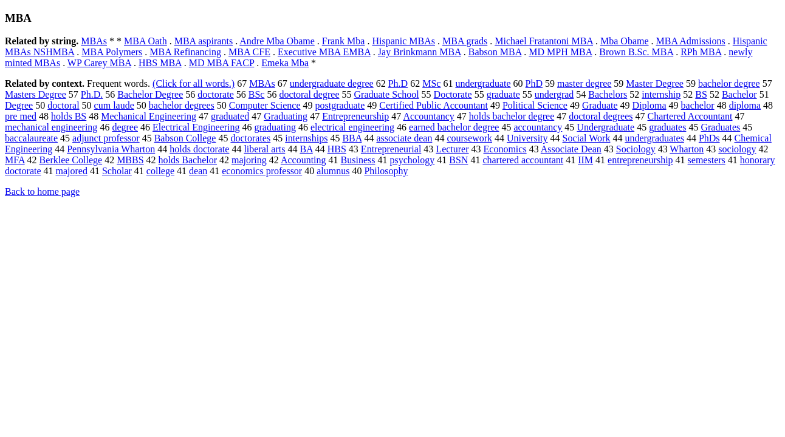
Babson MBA (495, 52)
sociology (737, 149)
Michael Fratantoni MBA (544, 41)
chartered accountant (522, 160)
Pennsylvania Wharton (111, 149)
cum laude (114, 105)
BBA (352, 138)
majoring (249, 160)
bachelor (698, 105)
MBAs (94, 41)
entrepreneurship (640, 160)
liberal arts (264, 149)
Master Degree (655, 83)
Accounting (303, 160)
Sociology (636, 149)
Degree (19, 105)
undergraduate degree (332, 83)
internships (306, 138)
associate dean (404, 138)
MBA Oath (145, 41)
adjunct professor (106, 138)
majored (71, 171)
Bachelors (607, 94)
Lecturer (452, 149)
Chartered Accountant (690, 116)
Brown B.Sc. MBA (636, 52)
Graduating (285, 116)
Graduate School (386, 94)
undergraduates (654, 138)
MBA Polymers (111, 52)
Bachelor (739, 94)
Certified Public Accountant (433, 105)
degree (125, 127)
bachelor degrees (181, 105)
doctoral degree (309, 94)
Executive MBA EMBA (324, 52)
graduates (667, 127)
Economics (505, 149)
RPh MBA (700, 52)
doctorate (215, 94)
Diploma (649, 105)
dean (198, 171)
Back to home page (42, 191)
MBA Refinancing (185, 52)
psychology (411, 160)
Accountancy (428, 116)
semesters (706, 160)
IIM (585, 160)
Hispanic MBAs (403, 41)
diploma (745, 105)
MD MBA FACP (222, 63)
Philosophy (386, 171)
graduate (503, 94)
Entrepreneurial (391, 149)
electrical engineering (352, 127)
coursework (469, 138)
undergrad (554, 94)
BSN (458, 160)
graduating (275, 127)
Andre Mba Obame (277, 41)
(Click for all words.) (194, 83)
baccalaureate (31, 138)
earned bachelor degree (454, 127)
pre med (20, 116)
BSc (257, 94)
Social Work (587, 138)
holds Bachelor (188, 160)
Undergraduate (605, 127)
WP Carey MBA (99, 63)
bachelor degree (729, 83)
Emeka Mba (285, 63)
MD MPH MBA (560, 52)
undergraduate (482, 83)
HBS (336, 149)
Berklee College (71, 160)
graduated (230, 116)
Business (358, 160)
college (160, 171)
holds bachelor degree (511, 116)
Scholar (117, 171)
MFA (15, 160)
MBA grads (464, 41)
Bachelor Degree (150, 94)
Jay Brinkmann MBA (419, 52)
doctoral (63, 105)
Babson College (185, 138)
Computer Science (265, 105)
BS (701, 94)
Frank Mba (343, 41)
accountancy (537, 127)
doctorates (250, 138)
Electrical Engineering (196, 127)
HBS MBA (160, 63)
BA (306, 149)
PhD (534, 83)
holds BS (68, 116)
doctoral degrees (600, 116)
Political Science (534, 105)
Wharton (687, 149)
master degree (584, 83)
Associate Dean (571, 149)
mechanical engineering (51, 127)
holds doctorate (199, 149)
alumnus (333, 171)
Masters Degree (35, 94)
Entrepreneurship (355, 116)
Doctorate (453, 94)
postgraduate (340, 105)
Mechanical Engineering (148, 116)
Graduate (600, 105)
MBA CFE (249, 52)
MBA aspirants (203, 41)
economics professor (262, 171)
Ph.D (398, 83)
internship (661, 94)
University (527, 138)
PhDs (709, 138)
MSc (431, 83)
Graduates (720, 127)
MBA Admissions (690, 41)
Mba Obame (624, 41)
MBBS (130, 160)
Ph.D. (92, 94)
